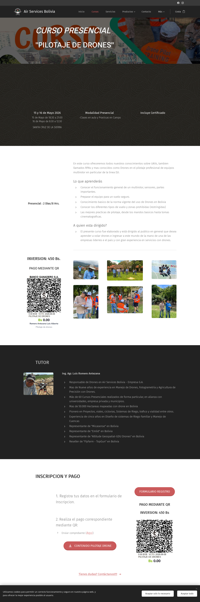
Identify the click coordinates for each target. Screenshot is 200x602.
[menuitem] (83, 11)
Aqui (89, 533)
